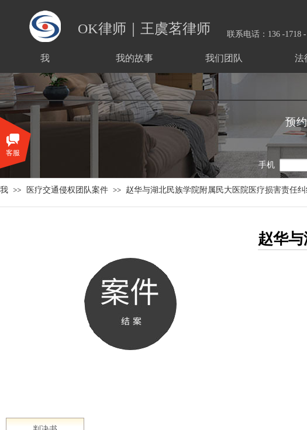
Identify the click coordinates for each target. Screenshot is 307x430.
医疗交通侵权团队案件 (67, 189)
